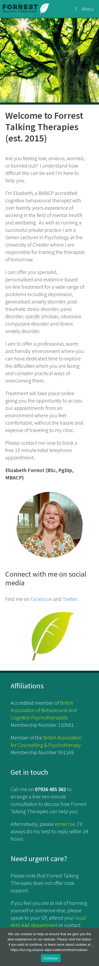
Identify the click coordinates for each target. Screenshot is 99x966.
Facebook (41, 599)
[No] (92, 946)
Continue (51, 958)
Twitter (70, 599)
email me (65, 824)
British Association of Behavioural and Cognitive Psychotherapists (44, 710)
